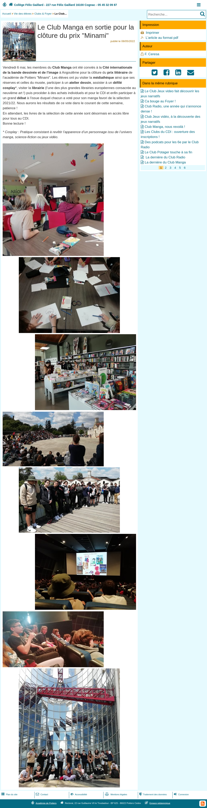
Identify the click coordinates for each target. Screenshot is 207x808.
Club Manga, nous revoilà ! (165, 127)
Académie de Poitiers (46, 803)
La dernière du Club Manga (165, 162)
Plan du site (8, 794)
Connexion (181, 794)
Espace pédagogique (160, 803)
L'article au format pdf (162, 38)
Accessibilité (78, 794)
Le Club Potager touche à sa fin (168, 152)
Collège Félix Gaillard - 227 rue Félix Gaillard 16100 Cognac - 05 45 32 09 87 (62, 4)
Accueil (6, 13)
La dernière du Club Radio (165, 157)
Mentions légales (115, 794)
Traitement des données (152, 794)
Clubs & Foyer (43, 13)
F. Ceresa (152, 54)
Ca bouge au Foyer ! (160, 101)
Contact (41, 794)
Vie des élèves (23, 13)
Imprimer (152, 33)
